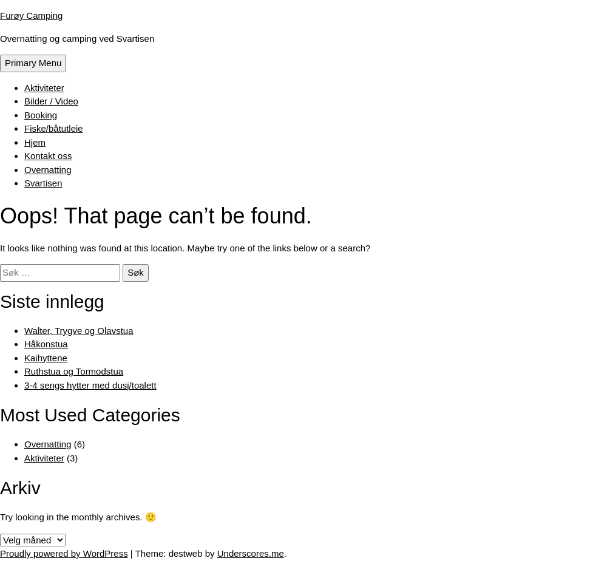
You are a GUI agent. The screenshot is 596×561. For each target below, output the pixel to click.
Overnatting (48, 170)
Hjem (35, 142)
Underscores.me (250, 553)
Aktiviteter (44, 88)
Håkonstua (46, 344)
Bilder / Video (51, 101)
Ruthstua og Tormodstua (73, 371)
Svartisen (43, 183)
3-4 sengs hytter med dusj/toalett (90, 385)
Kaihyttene (45, 358)
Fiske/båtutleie (53, 128)
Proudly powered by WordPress (64, 553)
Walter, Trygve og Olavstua (79, 330)
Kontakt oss (48, 156)
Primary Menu (33, 63)
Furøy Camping (31, 15)
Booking (40, 115)
